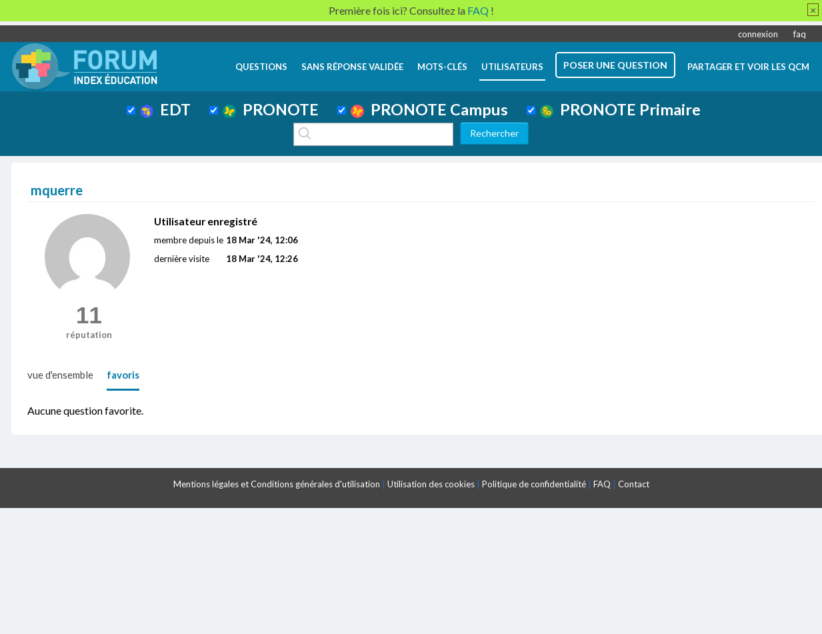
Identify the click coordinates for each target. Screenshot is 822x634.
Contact (633, 484)
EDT (165, 109)
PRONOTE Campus (429, 109)
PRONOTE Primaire (620, 109)
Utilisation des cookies (431, 484)
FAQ (602, 484)
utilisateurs (512, 66)
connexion (758, 34)
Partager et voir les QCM (748, 66)
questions (261, 66)
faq (799, 34)
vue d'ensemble (60, 375)
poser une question (615, 65)
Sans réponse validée (352, 66)
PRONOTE (271, 109)
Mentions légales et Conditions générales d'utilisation (276, 484)
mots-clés (442, 66)
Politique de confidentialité (534, 484)
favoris (123, 375)
